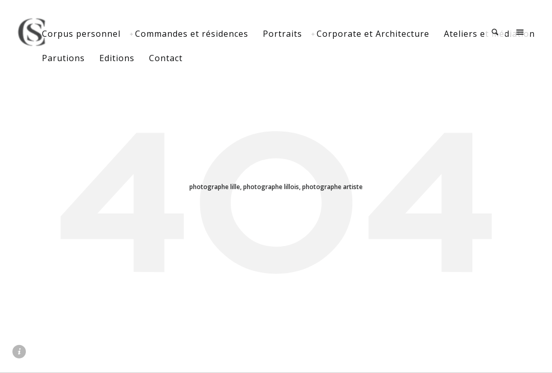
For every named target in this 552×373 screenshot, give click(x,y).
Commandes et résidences (225, 33)
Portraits (316, 33)
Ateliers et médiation (121, 58)
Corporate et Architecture (407, 33)
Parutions (203, 58)
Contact (305, 58)
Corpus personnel (115, 33)
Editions (256, 58)
